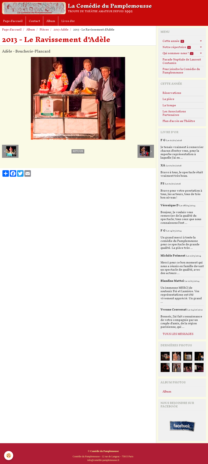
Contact (34, 21)
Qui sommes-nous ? (177, 53)
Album (50, 21)
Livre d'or (68, 21)
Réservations (171, 93)
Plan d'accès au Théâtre (178, 121)
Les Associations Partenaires (174, 113)
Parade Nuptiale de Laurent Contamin (181, 61)
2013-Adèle (60, 29)
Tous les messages (178, 334)
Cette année (173, 41)
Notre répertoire (176, 47)
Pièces (44, 29)
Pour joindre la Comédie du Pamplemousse (181, 71)
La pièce (168, 99)
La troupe (169, 105)
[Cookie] (8, 455)
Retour (78, 151)
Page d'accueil (13, 21)
